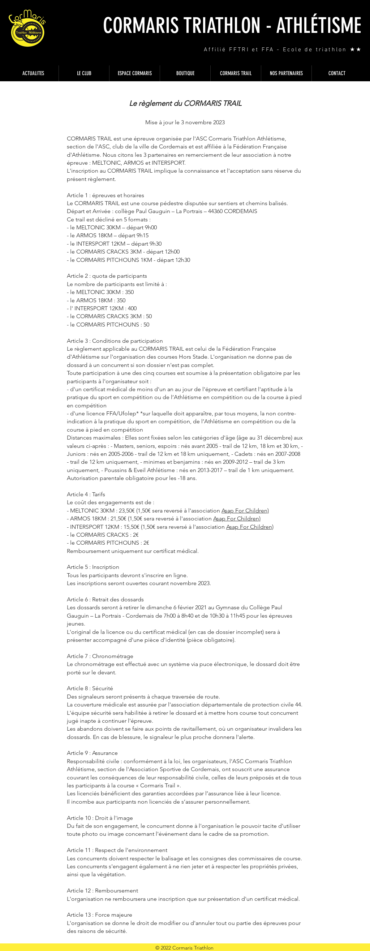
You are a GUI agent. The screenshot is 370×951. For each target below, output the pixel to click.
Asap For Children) (245, 510)
